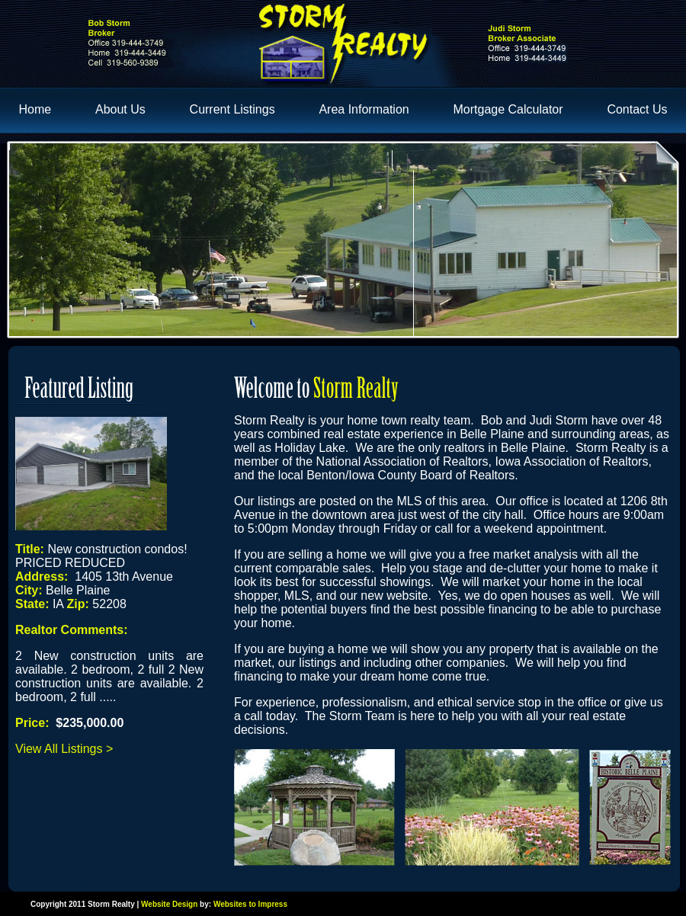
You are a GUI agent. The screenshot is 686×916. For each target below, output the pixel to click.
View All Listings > (64, 748)
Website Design (169, 904)
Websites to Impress (250, 904)
